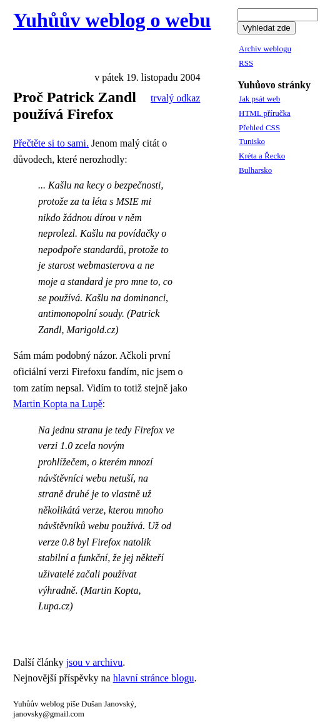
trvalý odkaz (176, 98)
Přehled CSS (259, 127)
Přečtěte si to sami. (51, 143)
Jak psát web (259, 98)
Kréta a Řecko (262, 155)
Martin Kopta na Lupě (57, 403)
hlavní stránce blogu (153, 678)
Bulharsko (255, 170)
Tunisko (252, 141)
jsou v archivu (94, 662)
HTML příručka (265, 113)
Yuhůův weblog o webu (112, 20)
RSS (246, 63)
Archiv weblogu (265, 48)
